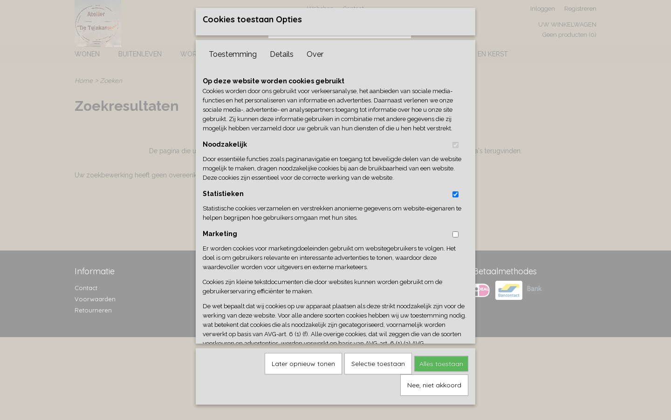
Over (315, 51)
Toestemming (233, 51)
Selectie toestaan (378, 360)
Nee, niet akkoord (434, 382)
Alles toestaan (441, 360)
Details (282, 51)
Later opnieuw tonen (303, 360)
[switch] (455, 142)
